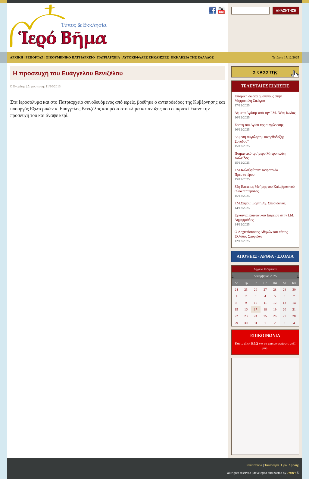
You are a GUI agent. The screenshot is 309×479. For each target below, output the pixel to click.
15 (236, 309)
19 (274, 309)
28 (274, 289)
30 (294, 289)
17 (255, 309)
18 (265, 309)
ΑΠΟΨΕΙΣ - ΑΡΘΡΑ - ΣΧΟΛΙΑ (265, 256)
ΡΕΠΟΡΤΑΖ (34, 57)
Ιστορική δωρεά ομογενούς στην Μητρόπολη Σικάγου (258, 98)
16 (246, 309)
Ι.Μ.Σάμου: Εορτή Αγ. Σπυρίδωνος (260, 203)
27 (265, 289)
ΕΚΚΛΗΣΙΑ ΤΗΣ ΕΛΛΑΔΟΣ (192, 57)
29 (284, 289)
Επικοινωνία (254, 465)
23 (246, 316)
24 (236, 289)
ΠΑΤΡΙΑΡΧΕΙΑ (108, 57)
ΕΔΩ (254, 343)
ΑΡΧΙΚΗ (16, 57)
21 (294, 309)
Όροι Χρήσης (290, 465)
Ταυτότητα (271, 465)
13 (284, 302)
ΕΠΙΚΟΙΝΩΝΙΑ (265, 335)
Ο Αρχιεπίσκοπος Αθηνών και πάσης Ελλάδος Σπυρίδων (261, 234)
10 (255, 302)
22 (236, 316)
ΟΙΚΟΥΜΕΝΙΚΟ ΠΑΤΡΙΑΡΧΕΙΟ (70, 57)
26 (255, 289)
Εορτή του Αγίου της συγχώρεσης (259, 125)
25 (246, 289)
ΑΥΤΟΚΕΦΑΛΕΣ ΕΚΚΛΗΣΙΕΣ (145, 57)
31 (255, 323)
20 (284, 309)
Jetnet (291, 472)
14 (294, 302)
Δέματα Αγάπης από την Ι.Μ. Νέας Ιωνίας (265, 113)
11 (265, 302)
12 (274, 302)
